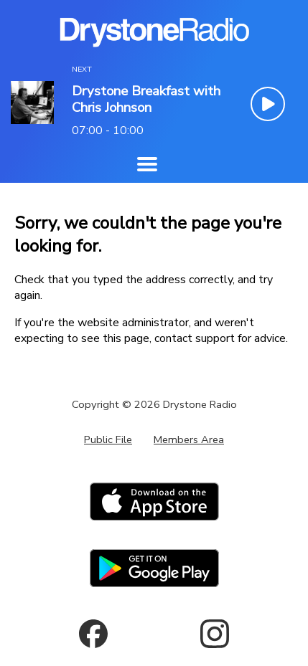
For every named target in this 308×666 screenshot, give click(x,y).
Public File (108, 439)
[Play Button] (268, 104)
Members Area (189, 439)
